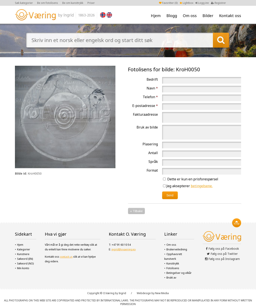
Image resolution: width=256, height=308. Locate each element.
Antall (153, 152)
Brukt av (171, 277)
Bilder (207, 15)
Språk (153, 161)
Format (152, 170)
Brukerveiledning (176, 249)
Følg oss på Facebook (222, 249)
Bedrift (152, 79)
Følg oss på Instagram (222, 259)
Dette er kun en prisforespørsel (190, 179)
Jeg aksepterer (187, 186)
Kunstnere (23, 254)
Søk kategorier (24, 3)
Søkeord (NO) (25, 263)
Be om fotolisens (47, 3)
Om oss (190, 15)
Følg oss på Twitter (222, 254)
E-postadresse (145, 105)
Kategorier (23, 249)
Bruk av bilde (147, 127)
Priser (91, 3)
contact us (66, 256)
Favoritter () (168, 3)
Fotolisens (172, 268)
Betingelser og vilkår (179, 273)
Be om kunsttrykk (72, 3)
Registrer (218, 3)
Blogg (171, 15)
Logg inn (202, 3)
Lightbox (186, 3)
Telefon (150, 97)
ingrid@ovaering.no (123, 249)
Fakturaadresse (145, 114)
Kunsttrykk (172, 263)
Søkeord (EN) (25, 259)
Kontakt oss (230, 15)
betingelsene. (201, 186)
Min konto (23, 268)
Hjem (156, 15)
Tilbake (138, 211)
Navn (152, 88)
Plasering (150, 144)
